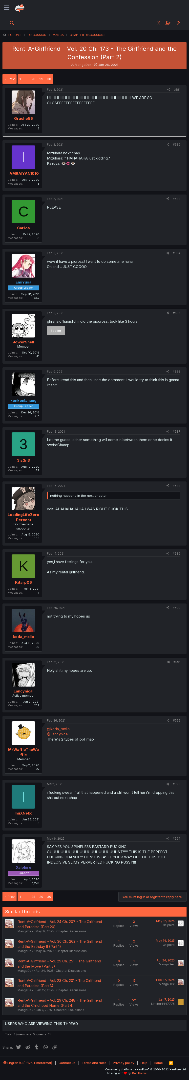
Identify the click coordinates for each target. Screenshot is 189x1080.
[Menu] (7, 8)
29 (41, 79)
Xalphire (169, 925)
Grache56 (23, 118)
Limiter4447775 (163, 1004)
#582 (176, 144)
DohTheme (139, 1073)
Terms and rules (94, 1063)
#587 (176, 431)
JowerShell (23, 342)
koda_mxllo (23, 636)
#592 (176, 720)
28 (33, 79)
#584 (176, 253)
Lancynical (23, 691)
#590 (176, 608)
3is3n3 (23, 460)
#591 (176, 662)
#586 (176, 371)
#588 (176, 486)
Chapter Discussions (71, 931)
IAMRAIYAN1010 (23, 173)
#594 (176, 838)
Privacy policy (123, 1063)
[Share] (169, 90)
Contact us (67, 1063)
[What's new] (178, 23)
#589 (176, 553)
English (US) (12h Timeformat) (27, 1063)
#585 (176, 313)
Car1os (23, 228)
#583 (176, 199)
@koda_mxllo (58, 728)
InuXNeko (24, 813)
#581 (176, 89)
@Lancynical (57, 734)
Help (144, 1063)
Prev (11, 79)
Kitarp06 (23, 582)
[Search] (12, 23)
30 (49, 79)
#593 (176, 784)
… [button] (26, 79)
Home (158, 1063)
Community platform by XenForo (146, 1069)
